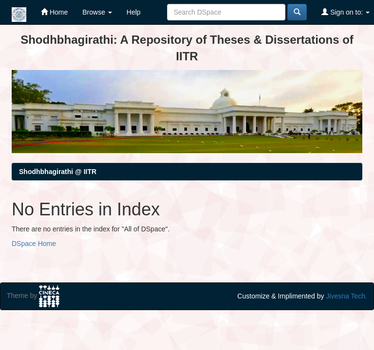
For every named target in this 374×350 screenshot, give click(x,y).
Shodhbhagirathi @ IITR (57, 171)
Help (134, 12)
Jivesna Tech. (346, 296)
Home (54, 12)
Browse (97, 12)
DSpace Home (34, 243)
